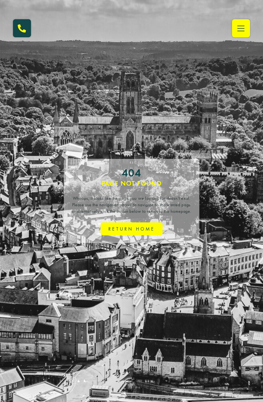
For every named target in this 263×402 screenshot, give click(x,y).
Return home (131, 229)
